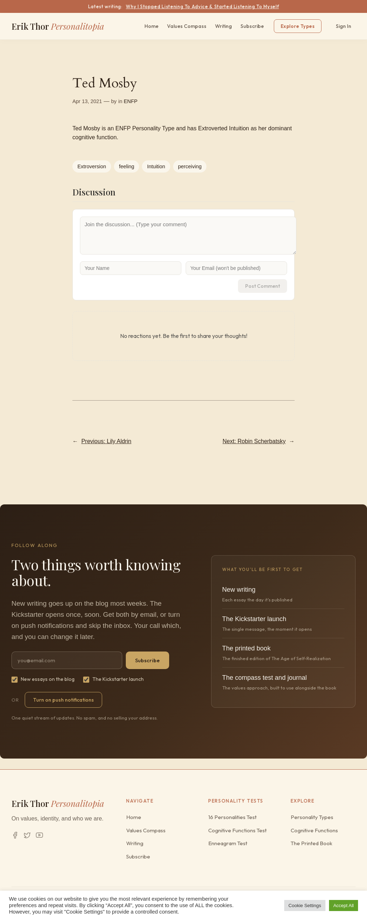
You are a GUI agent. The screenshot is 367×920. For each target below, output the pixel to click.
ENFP (130, 101)
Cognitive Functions (314, 830)
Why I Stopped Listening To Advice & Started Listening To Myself (202, 6)
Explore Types (298, 26)
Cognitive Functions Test (237, 830)
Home (151, 26)
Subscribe (252, 26)
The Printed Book (311, 843)
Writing (223, 26)
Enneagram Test (227, 843)
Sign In (343, 26)
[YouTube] (39, 835)
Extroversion (91, 166)
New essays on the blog (43, 679)
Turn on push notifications (63, 700)
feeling (126, 166)
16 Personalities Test (232, 817)
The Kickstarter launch (113, 679)
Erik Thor (57, 26)
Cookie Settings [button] (305, 905)
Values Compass (186, 26)
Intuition (156, 166)
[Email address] (66, 660)
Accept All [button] (343, 905)
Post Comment (262, 286)
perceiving (190, 166)
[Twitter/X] (27, 835)
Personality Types (312, 817)
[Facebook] (15, 835)
